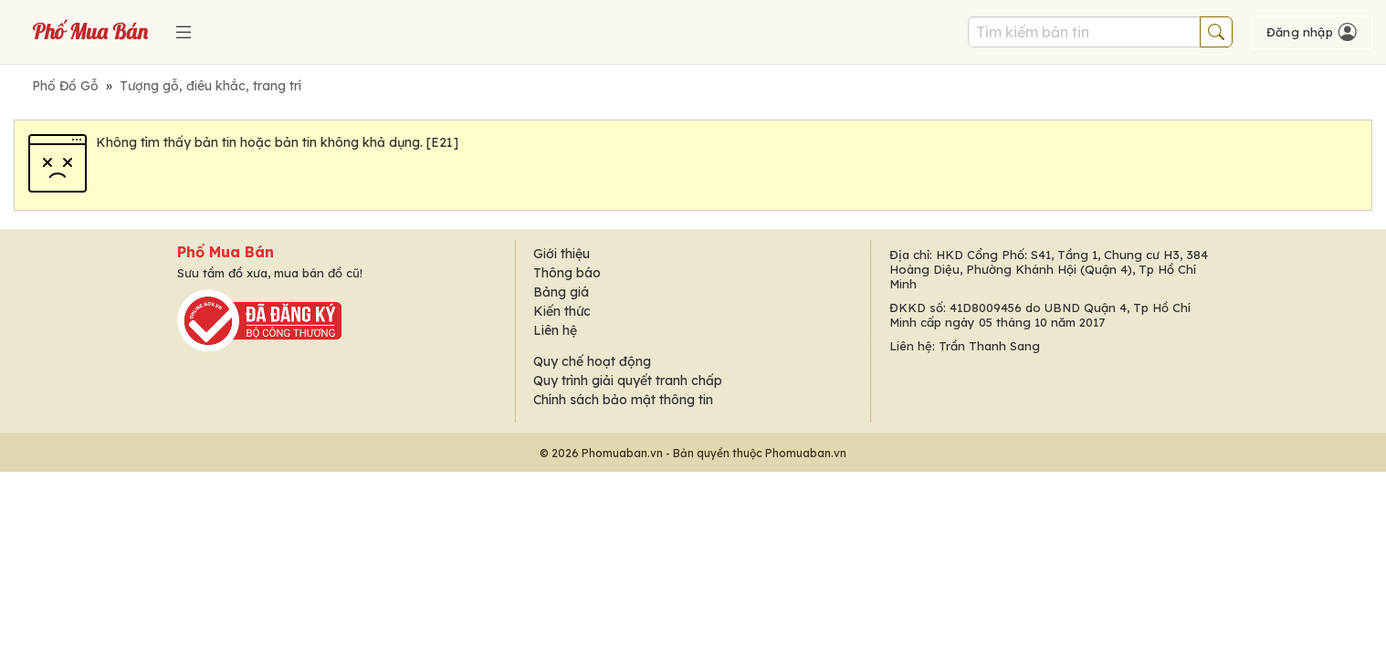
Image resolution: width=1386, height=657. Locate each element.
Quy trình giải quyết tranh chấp (627, 380)
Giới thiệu (561, 253)
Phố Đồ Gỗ (65, 86)
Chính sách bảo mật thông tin (623, 399)
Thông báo (567, 273)
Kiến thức (562, 311)
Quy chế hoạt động (592, 361)
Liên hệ (555, 330)
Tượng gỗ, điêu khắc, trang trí (210, 86)
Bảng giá (561, 292)
